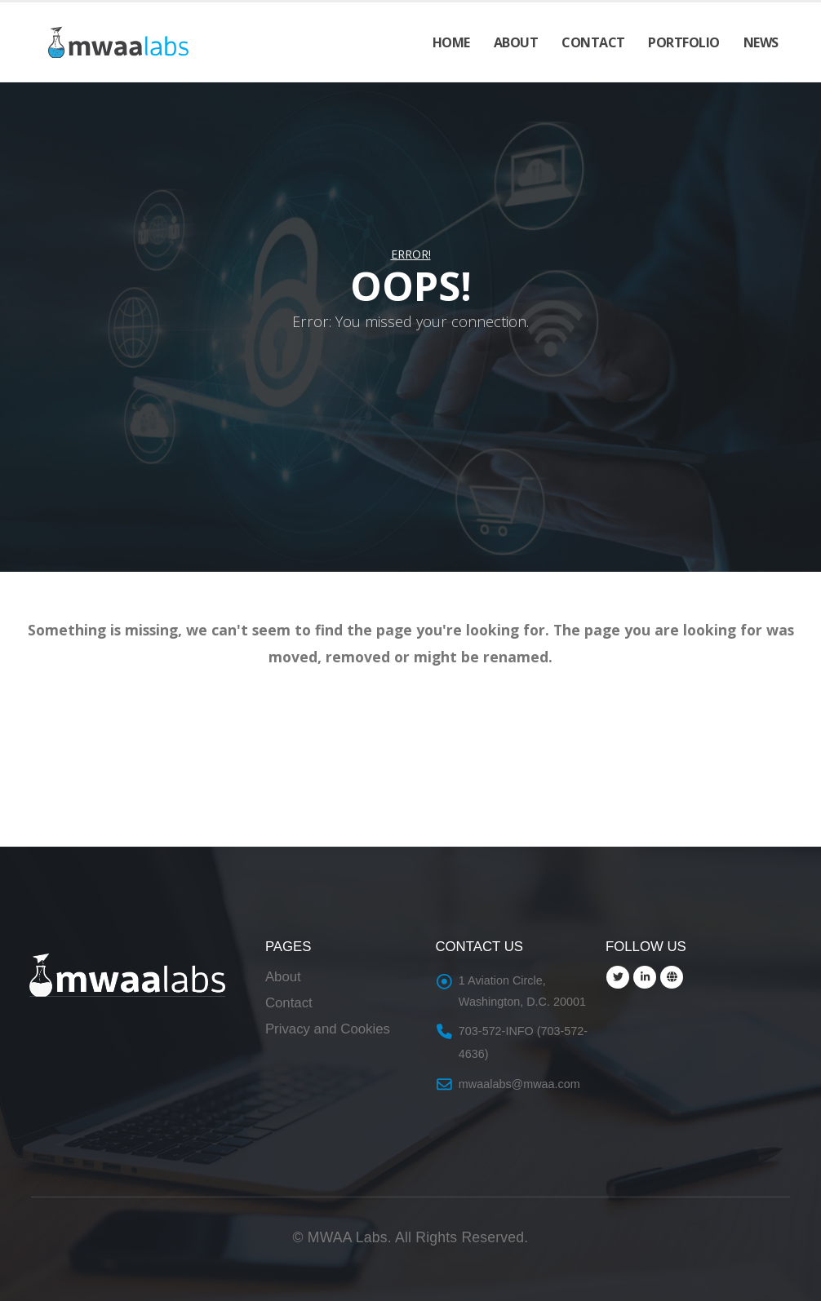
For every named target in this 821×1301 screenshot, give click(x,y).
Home (451, 42)
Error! (411, 254)
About (516, 42)
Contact (593, 42)
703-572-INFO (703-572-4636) (523, 1042)
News (761, 42)
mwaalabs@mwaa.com (519, 1084)
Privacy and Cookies (327, 1029)
